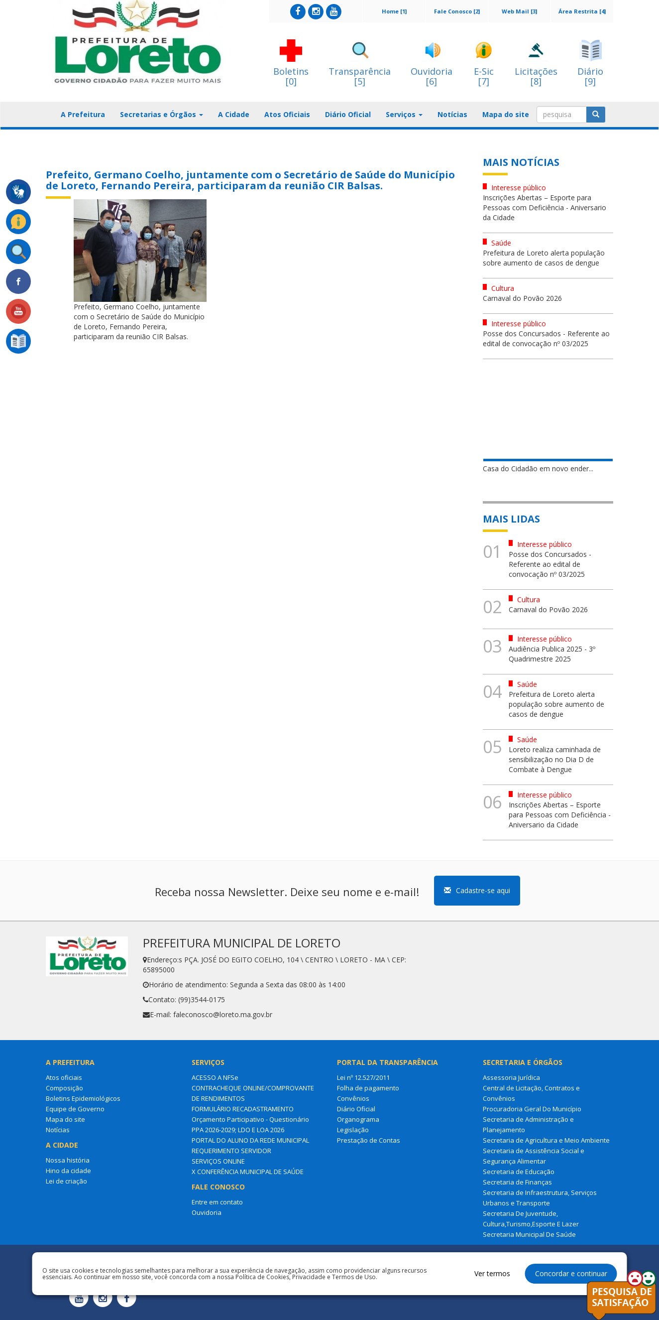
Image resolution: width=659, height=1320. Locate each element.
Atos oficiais (64, 1077)
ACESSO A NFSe (215, 1077)
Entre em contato (217, 1201)
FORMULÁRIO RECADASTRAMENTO (243, 1108)
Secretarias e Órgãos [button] (161, 114)
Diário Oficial (348, 114)
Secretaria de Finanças (517, 1182)
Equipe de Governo (75, 1108)
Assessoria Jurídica (511, 1077)
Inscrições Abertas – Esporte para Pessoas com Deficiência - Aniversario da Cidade (544, 207)
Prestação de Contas (368, 1140)
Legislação (353, 1129)
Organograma (358, 1119)
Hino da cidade (68, 1170)
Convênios (353, 1098)
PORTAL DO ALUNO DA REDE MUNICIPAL (250, 1140)
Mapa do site (505, 114)
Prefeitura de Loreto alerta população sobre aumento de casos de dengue (544, 257)
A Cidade (233, 114)
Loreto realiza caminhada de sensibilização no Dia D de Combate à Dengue (555, 759)
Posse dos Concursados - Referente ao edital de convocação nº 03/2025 (546, 338)
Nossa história (68, 1160)
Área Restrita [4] (582, 11)
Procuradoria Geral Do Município (532, 1108)
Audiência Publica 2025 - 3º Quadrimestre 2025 (552, 653)
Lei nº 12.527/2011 (363, 1077)
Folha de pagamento (368, 1087)
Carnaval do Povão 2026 (522, 298)
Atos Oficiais (287, 114)
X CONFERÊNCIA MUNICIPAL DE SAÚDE (248, 1171)
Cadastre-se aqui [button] (477, 890)
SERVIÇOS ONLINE (218, 1161)
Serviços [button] (404, 114)
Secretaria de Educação (518, 1171)
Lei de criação (66, 1181)
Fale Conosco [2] (457, 11)
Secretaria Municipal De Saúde (529, 1234)
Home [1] (394, 11)
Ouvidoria (206, 1212)
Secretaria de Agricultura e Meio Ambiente (546, 1140)
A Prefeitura (83, 114)
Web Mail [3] (519, 11)
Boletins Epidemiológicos (83, 1098)
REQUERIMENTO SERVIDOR (231, 1150)
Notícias (452, 114)
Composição (64, 1087)
